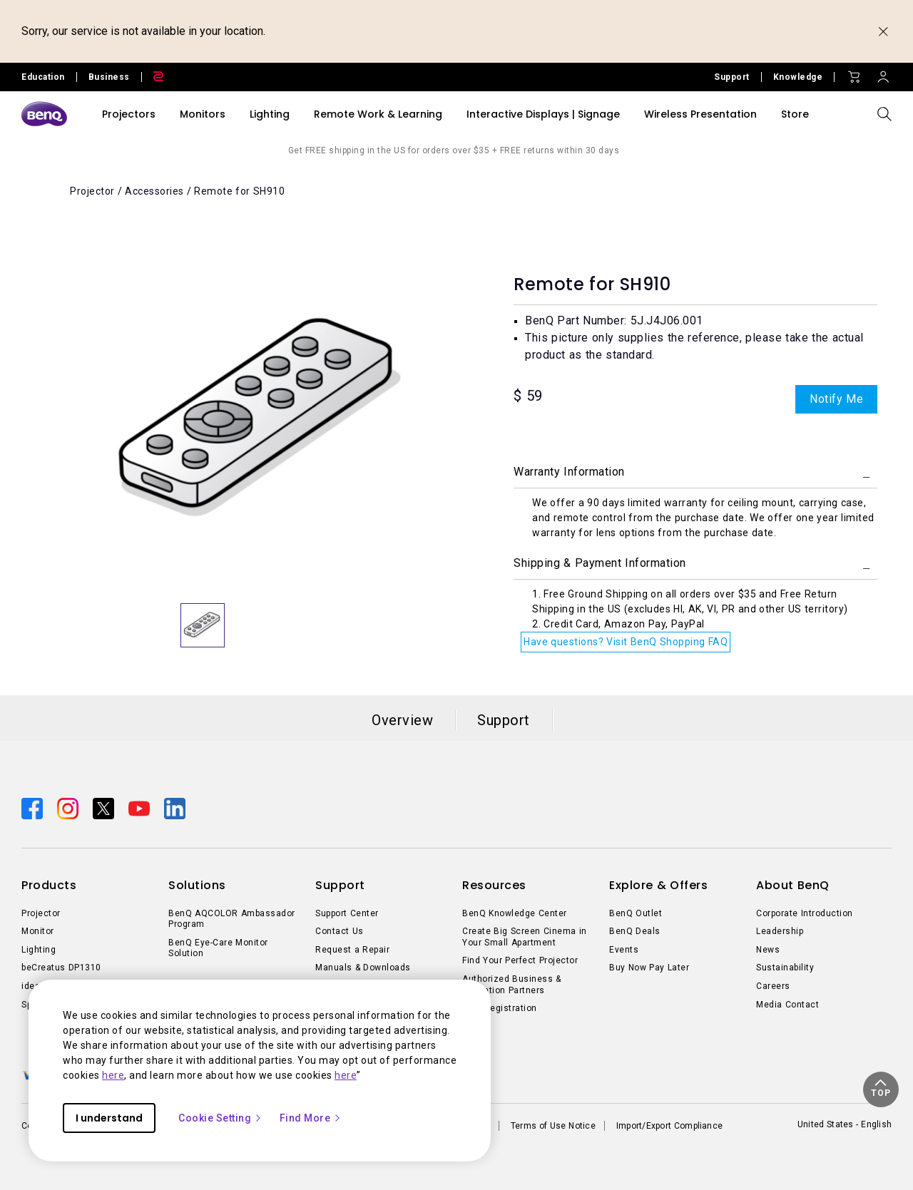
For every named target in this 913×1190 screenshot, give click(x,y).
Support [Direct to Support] (732, 77)
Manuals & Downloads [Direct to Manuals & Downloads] (363, 968)
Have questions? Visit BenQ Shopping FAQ (626, 641)
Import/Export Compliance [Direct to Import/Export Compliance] (669, 1126)
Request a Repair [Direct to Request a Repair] (352, 950)
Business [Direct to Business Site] (109, 77)
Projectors (128, 114)
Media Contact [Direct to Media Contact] (787, 1005)
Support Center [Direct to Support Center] (347, 913)
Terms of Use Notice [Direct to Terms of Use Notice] (553, 1126)
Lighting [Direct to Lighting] (38, 950)
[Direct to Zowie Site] (152, 77)
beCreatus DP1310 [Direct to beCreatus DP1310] (61, 968)
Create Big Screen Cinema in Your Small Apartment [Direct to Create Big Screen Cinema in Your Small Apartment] (524, 937)
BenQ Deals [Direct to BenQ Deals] (634, 931)
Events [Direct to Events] (623, 950)
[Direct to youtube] (140, 807)
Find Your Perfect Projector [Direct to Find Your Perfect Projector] (520, 960)
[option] (260, 418)
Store (795, 114)
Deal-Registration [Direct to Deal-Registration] (499, 1008)
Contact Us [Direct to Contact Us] (339, 931)
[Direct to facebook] (33, 807)
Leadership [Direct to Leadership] (779, 931)
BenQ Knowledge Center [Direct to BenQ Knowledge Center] (514, 913)
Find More (311, 1118)
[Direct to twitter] (105, 807)
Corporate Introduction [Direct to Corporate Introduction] (804, 913)
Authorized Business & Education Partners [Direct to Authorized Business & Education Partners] (511, 984)
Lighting (270, 114)
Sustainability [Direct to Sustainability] (785, 968)
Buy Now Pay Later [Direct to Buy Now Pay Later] (649, 968)
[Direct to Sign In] (883, 73)
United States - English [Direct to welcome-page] (844, 1124)
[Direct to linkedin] (174, 807)
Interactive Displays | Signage (543, 114)
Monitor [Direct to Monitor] (37, 931)
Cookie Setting (220, 1118)
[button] (881, 1089)
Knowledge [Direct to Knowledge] (798, 77)
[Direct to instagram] (69, 807)
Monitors (202, 114)
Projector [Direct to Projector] (41, 913)
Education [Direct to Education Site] (43, 77)
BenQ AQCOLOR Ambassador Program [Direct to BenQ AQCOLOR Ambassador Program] (231, 919)
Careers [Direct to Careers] (773, 986)
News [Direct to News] (768, 950)
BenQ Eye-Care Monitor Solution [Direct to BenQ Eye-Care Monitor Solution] (218, 948)
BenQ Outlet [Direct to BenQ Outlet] (635, 913)
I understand (109, 1118)
